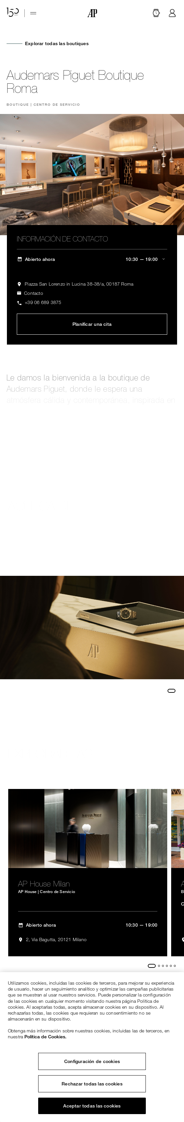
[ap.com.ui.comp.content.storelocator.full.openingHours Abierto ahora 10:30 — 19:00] (92, 259)
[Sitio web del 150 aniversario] (13, 13)
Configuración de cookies (92, 1061)
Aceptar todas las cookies (91, 1105)
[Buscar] (156, 13)
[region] (92, 1047)
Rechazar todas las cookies (92, 1083)
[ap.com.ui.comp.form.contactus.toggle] (30, 293)
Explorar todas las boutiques (57, 43)
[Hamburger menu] (33, 13)
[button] (156, 13)
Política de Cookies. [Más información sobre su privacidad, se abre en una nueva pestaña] (45, 1036)
